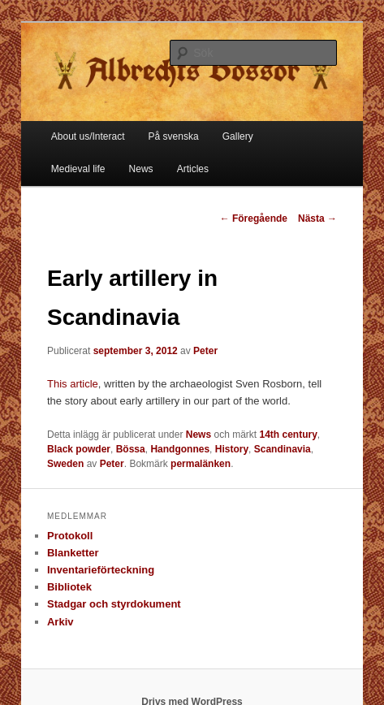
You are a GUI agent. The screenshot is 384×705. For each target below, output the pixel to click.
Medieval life (78, 169)
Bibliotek (69, 587)
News (141, 169)
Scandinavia (282, 449)
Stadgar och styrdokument (114, 604)
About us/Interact (88, 136)
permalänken (200, 463)
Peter (205, 351)
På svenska (174, 136)
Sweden (65, 463)
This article (72, 384)
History (231, 449)
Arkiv (60, 622)
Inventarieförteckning (100, 570)
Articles (193, 169)
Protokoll (70, 536)
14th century (288, 434)
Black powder (78, 449)
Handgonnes (179, 449)
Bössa (130, 449)
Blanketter (73, 553)
